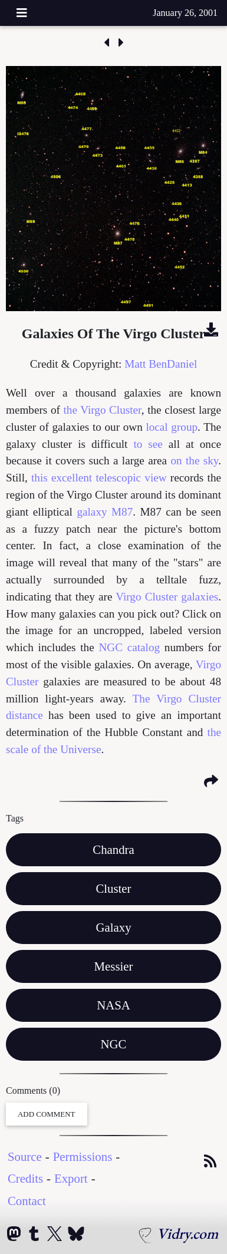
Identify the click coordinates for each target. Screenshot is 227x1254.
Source (25, 1156)
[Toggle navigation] (21, 13)
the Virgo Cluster (103, 410)
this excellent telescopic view (99, 477)
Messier (113, 966)
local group (172, 427)
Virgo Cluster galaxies (167, 596)
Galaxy (113, 927)
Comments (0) (33, 1090)
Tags (15, 818)
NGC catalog (129, 647)
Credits (25, 1178)
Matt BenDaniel (160, 364)
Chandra (113, 849)
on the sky (194, 460)
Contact (27, 1200)
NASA (113, 1005)
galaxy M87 (105, 512)
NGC (114, 1044)
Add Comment (46, 1114)
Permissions (83, 1156)
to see (147, 444)
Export (71, 1178)
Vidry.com (187, 1233)
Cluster (113, 888)
